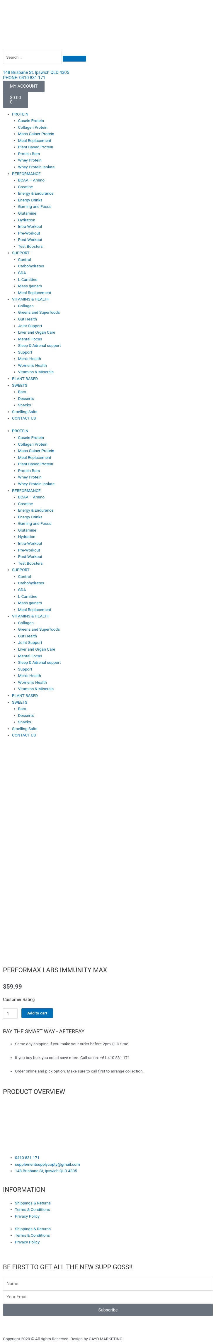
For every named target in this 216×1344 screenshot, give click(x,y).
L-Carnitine (28, 279)
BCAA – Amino (31, 180)
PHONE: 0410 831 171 (24, 77)
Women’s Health (32, 365)
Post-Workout (30, 239)
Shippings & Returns (33, 1203)
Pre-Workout (29, 233)
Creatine (25, 186)
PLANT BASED (25, 378)
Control (24, 259)
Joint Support (30, 325)
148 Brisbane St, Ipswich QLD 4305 (36, 72)
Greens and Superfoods (39, 312)
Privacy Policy (27, 1216)
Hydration (26, 220)
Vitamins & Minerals (36, 371)
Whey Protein (30, 160)
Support (25, 352)
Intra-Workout (30, 226)
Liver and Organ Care (36, 332)
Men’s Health (29, 358)
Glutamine (27, 213)
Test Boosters (30, 246)
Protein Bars (29, 153)
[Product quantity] (10, 1013)
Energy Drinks (30, 200)
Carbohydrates (31, 266)
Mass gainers (30, 286)
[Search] (74, 59)
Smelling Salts (24, 411)
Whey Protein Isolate (36, 166)
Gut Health (27, 319)
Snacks (24, 405)
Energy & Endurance (36, 193)
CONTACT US (24, 418)
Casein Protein (31, 120)
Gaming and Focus (35, 206)
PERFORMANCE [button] (26, 173)
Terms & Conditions (32, 1209)
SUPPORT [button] (21, 252)
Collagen (26, 305)
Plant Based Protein (35, 147)
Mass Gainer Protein (36, 133)
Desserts (26, 398)
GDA (22, 272)
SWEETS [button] (19, 385)
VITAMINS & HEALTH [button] (30, 299)
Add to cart (37, 1013)
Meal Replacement (34, 140)
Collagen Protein (32, 127)
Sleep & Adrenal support (39, 345)
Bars (22, 391)
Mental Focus (30, 339)
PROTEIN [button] (20, 114)
